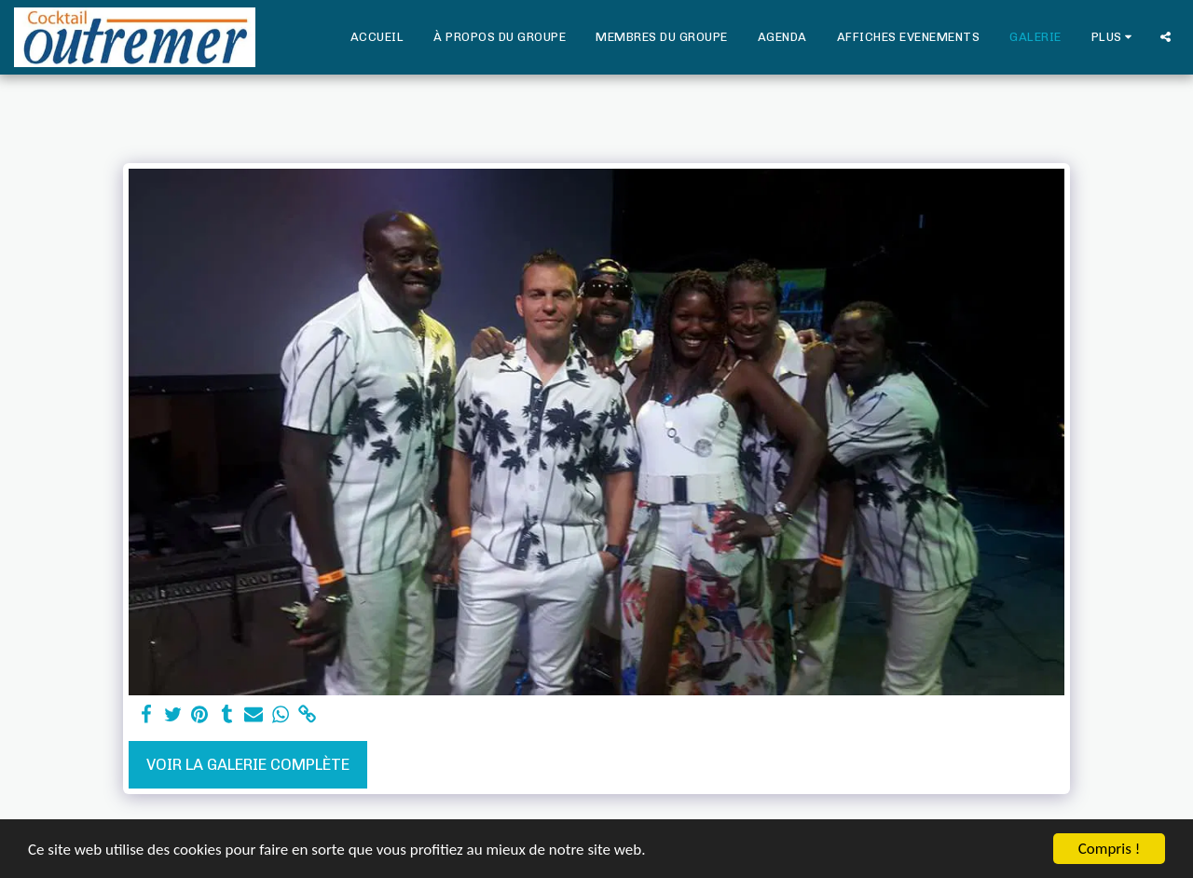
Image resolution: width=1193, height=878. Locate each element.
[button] (1165, 37)
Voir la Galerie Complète (248, 764)
